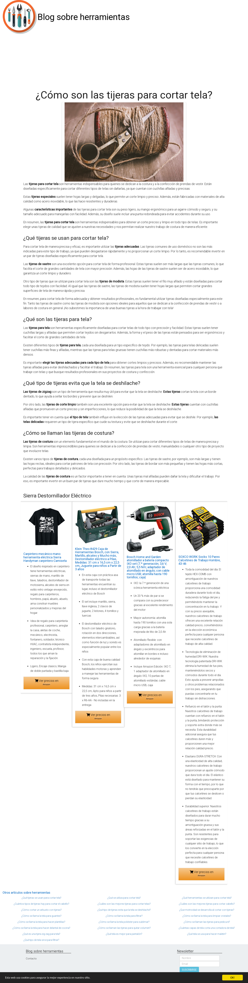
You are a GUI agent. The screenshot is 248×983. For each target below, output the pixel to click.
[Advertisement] (124, 60)
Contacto (31, 958)
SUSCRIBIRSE (189, 969)
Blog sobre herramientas (84, 17)
